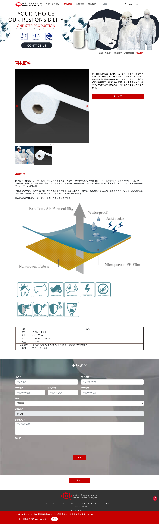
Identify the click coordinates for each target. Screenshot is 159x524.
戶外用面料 (129, 53)
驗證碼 (18, 438)
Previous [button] (17, 106)
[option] (52, 106)
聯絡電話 (19, 388)
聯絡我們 (92, 4)
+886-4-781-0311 (82, 507)
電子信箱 (86, 377)
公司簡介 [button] (56, 4)
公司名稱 (52, 388)
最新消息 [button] (80, 4)
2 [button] (54, 144)
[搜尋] (115, 4)
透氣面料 (118, 53)
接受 (54, 519)
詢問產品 (19, 409)
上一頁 (80, 480)
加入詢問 (118, 96)
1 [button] (50, 144)
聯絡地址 (85, 388)
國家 (18, 398)
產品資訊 (109, 53)
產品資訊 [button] (68, 4)
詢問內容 (20, 420)
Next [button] (86, 106)
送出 (79, 457)
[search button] (125, 5)
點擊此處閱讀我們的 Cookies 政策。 (33, 519)
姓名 (18, 377)
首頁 (48, 4)
